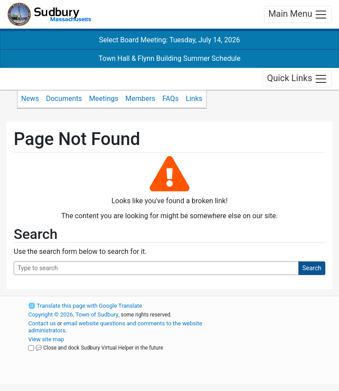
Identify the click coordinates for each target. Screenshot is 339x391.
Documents (64, 98)
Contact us (42, 323)
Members (140, 98)
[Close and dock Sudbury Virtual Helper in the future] (31, 348)
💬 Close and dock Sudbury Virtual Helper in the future (99, 348)
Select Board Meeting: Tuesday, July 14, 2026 (169, 40)
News (30, 98)
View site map (46, 339)
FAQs (170, 98)
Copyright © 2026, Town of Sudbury (73, 314)
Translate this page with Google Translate (85, 305)
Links (194, 98)
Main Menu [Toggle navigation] (298, 14)
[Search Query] (156, 268)
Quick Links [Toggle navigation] (297, 79)
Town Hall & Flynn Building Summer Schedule (169, 58)
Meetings (103, 98)
